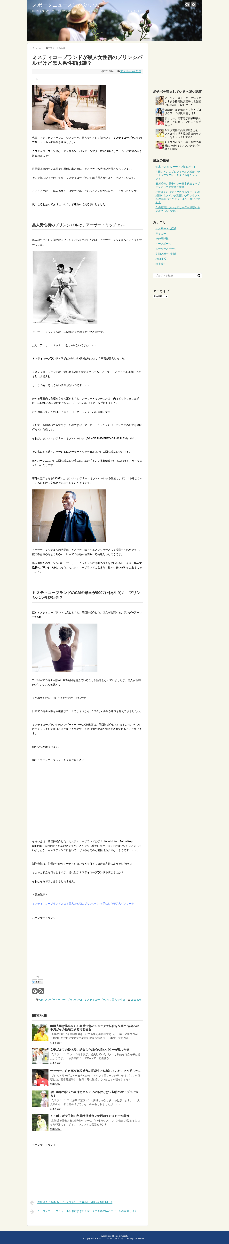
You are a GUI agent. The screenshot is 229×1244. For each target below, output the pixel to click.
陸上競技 (161, 264)
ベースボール (163, 243)
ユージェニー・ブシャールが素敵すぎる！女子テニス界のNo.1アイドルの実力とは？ (83, 1211)
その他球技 (162, 238)
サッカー (161, 233)
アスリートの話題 (130, 71)
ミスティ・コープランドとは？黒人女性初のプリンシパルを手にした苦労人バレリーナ (83, 903)
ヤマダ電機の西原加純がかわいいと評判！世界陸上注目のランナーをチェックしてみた (183, 134)
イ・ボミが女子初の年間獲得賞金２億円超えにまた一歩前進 (89, 1116)
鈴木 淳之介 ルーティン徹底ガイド (176, 166)
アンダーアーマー (55, 999)
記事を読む (56, 1043)
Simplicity (123, 1236)
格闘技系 (161, 258)
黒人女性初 (118, 999)
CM (41, 999)
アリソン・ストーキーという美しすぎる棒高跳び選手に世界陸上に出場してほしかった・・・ (183, 101)
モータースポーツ (166, 248)
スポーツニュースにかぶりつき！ (70, 5)
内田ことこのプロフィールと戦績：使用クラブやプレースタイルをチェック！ (178, 175)
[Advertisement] (59, 943)
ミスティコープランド (97, 999)
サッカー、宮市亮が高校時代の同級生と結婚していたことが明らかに (95, 1071)
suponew (136, 999)
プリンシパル (75, 999)
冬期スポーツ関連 (166, 253)
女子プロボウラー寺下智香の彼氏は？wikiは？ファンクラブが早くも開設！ (183, 145)
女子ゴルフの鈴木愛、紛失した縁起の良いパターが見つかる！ (91, 1049)
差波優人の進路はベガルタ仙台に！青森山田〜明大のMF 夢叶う (71, 1202)
